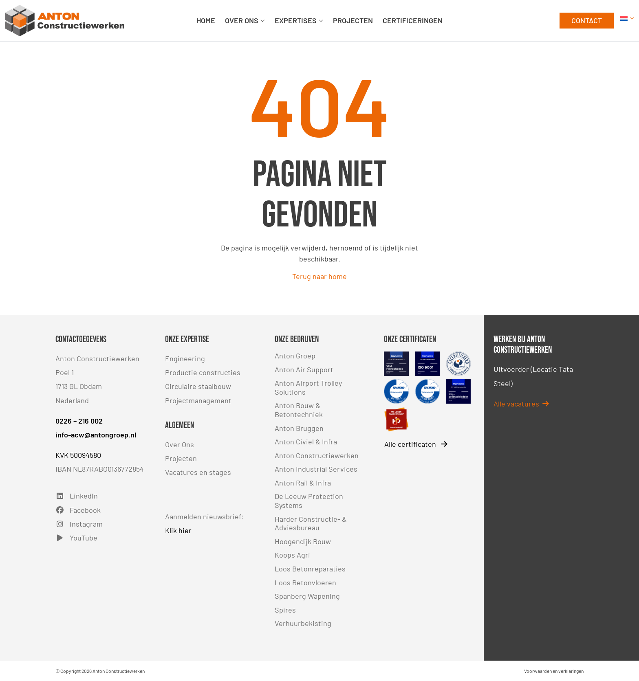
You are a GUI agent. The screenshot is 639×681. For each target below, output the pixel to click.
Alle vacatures (521, 403)
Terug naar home (319, 276)
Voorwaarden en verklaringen (554, 671)
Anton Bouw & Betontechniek (299, 410)
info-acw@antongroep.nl (95, 434)
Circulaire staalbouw (198, 386)
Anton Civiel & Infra (306, 441)
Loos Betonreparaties (310, 568)
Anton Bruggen (299, 428)
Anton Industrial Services (316, 468)
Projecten (181, 458)
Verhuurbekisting (303, 623)
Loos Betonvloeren (305, 582)
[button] (627, 21)
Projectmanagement (198, 400)
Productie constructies (202, 372)
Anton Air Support (304, 369)
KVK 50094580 (78, 454)
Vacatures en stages (198, 472)
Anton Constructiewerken (317, 455)
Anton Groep (295, 355)
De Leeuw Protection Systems (309, 501)
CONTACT (586, 20)
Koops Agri (292, 554)
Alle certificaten (415, 443)
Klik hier (178, 530)
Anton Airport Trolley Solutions (308, 387)
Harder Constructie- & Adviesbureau (311, 523)
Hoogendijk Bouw (303, 541)
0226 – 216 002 (79, 420)
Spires (285, 609)
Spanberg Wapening (307, 595)
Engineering (185, 358)
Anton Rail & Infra (303, 482)
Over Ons (179, 444)
